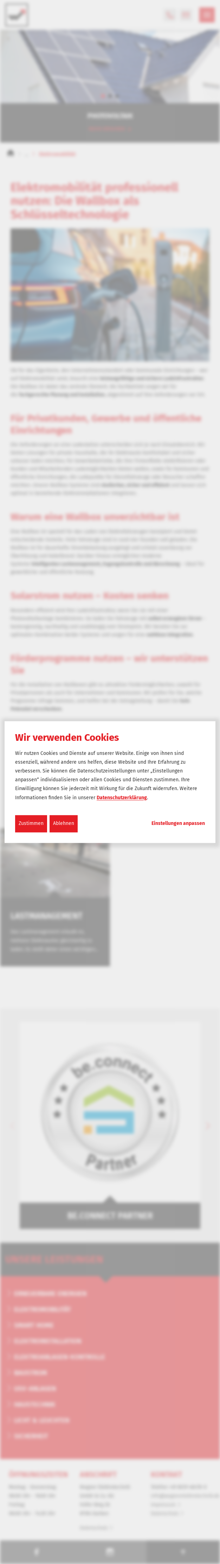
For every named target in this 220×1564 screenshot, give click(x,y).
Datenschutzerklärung (122, 798)
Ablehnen (63, 823)
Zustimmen (31, 823)
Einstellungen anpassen (178, 823)
